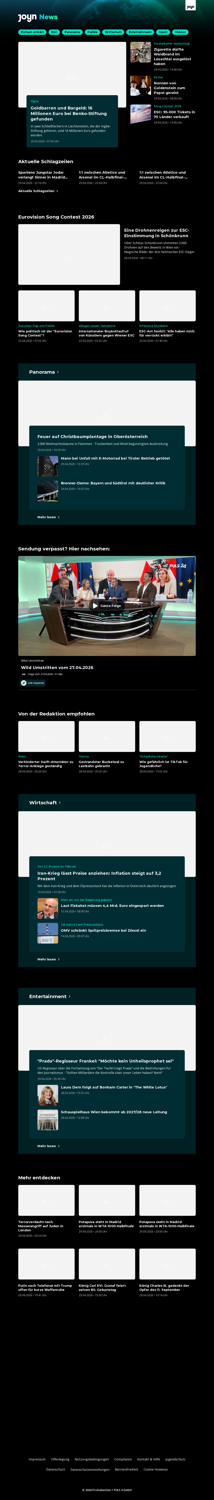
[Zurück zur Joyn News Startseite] (38, 18)
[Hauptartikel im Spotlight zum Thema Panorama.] (44, 372)
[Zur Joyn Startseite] (190, 5)
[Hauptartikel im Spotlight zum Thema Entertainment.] (50, 996)
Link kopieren (32, 683)
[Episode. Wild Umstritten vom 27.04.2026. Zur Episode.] (107, 616)
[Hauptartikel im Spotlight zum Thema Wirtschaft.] (45, 802)
